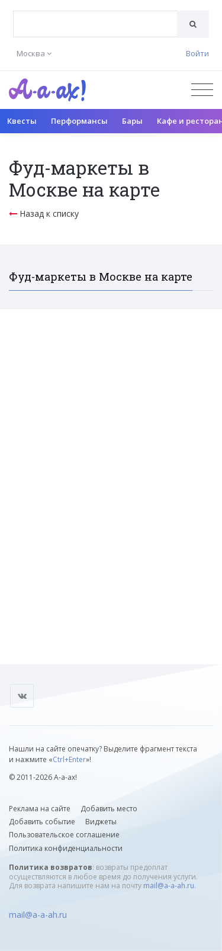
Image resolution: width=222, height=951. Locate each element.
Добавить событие (42, 822)
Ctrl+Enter (69, 759)
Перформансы (79, 120)
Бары (132, 120)
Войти (197, 53)
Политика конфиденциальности (66, 848)
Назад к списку (44, 213)
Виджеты (101, 822)
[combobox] (95, 24)
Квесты (22, 120)
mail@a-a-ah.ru (168, 886)
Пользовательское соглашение (64, 835)
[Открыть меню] (202, 90)
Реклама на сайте (39, 809)
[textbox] (95, 15)
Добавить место (109, 809)
